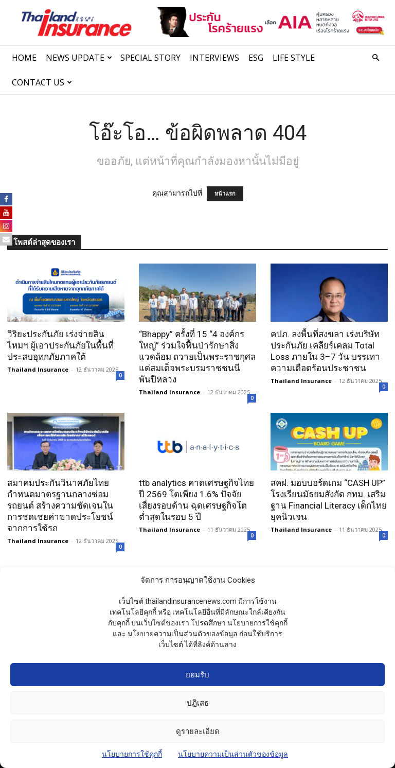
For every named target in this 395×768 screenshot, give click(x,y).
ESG (255, 57)
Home (24, 57)
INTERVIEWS (214, 57)
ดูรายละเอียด (198, 731)
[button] (375, 58)
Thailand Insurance (37, 369)
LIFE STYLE (294, 57)
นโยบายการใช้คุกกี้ (132, 754)
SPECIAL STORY (150, 57)
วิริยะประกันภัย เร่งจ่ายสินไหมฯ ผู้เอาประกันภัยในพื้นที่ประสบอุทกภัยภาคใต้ (60, 345)
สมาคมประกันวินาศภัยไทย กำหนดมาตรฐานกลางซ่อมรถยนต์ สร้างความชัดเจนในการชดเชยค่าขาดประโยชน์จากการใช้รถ (60, 505)
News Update (79, 57)
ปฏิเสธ (198, 703)
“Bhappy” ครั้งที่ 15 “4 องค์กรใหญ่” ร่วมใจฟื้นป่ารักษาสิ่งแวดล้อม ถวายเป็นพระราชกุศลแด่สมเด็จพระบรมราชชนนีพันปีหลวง (197, 357)
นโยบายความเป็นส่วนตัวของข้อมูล (233, 754)
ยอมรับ (197, 674)
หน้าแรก (225, 193)
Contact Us (42, 82)
